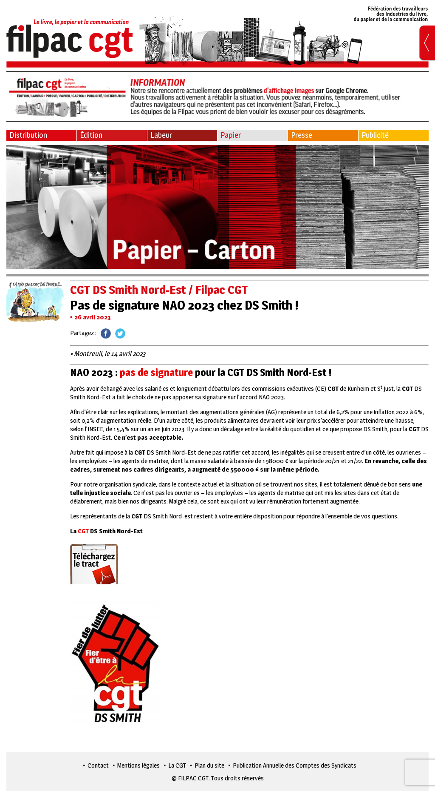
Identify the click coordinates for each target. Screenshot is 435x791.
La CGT (177, 765)
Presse (301, 135)
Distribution (28, 135)
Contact (98, 765)
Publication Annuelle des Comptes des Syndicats (294, 765)
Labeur (161, 135)
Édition (91, 135)
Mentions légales (138, 765)
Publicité (375, 135)
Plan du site (209, 765)
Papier (230, 135)
